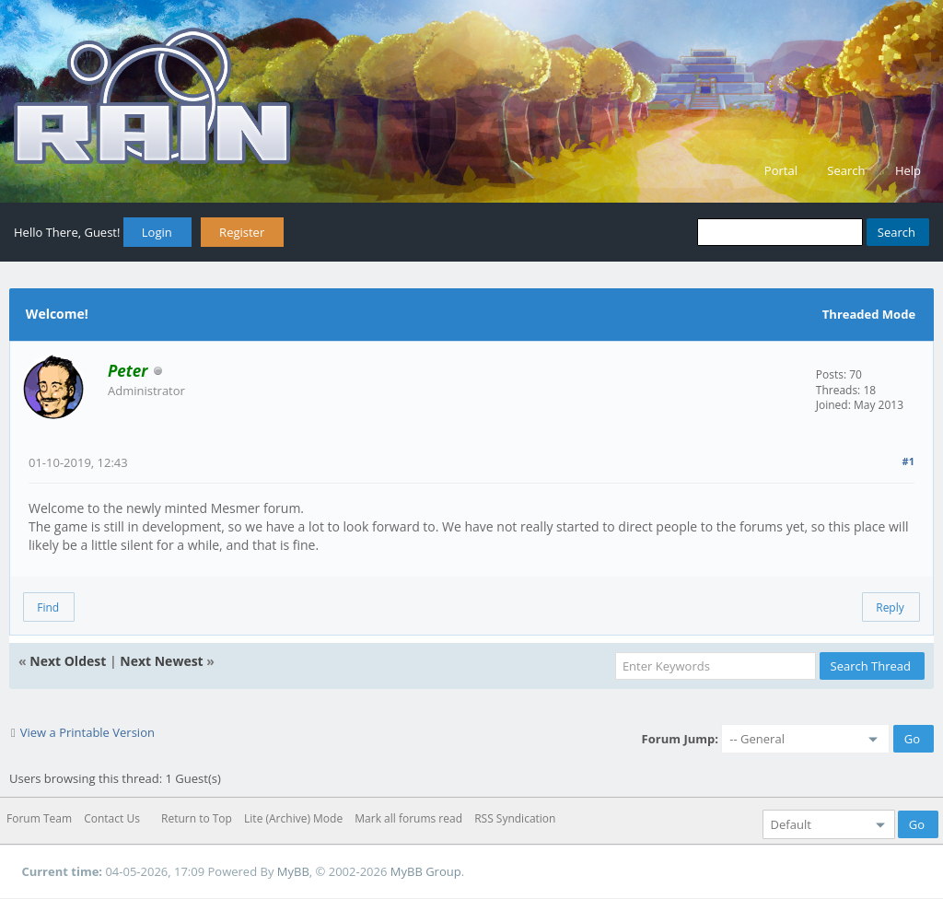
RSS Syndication (514, 818)
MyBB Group (425, 871)
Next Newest (161, 661)
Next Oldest (67, 661)
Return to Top (196, 818)
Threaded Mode (868, 314)
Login (157, 232)
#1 (908, 461)
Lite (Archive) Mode (293, 818)
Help (908, 170)
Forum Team (39, 818)
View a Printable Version (87, 732)
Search (846, 170)
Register (241, 232)
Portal (780, 170)
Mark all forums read (408, 818)
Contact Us (112, 818)
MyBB (293, 871)
